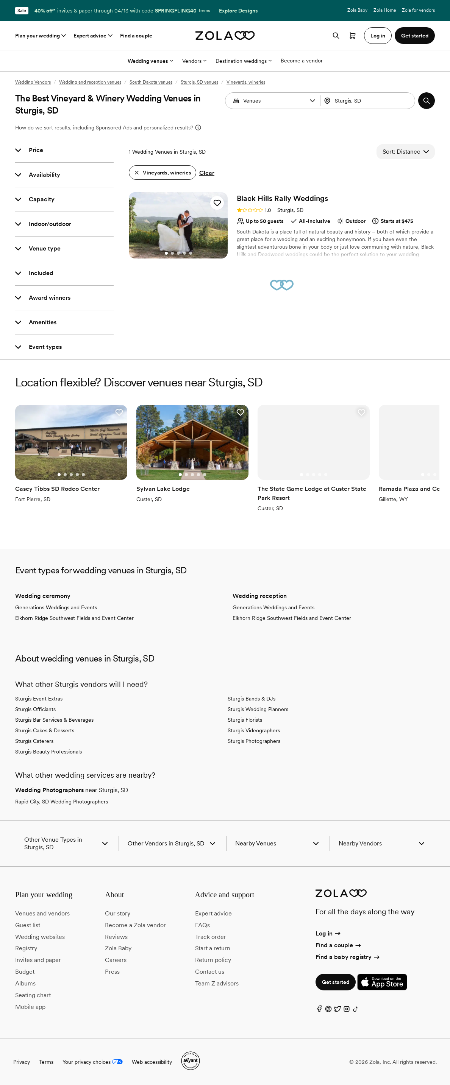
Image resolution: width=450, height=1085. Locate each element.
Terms (204, 10)
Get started (335, 982)
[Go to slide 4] (184, 253)
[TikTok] (355, 1010)
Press (112, 971)
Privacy (21, 1062)
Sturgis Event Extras (38, 699)
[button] (312, 100)
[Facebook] (319, 1010)
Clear (206, 172)
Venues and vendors (42, 913)
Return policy (213, 960)
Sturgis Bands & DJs (251, 699)
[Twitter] (337, 1010)
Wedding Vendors (33, 82)
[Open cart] (352, 35)
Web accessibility (152, 1062)
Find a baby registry (348, 956)
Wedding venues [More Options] (150, 61)
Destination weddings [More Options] (244, 61)
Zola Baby (357, 10)
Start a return (212, 948)
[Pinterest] (328, 1010)
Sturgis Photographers (254, 741)
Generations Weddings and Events (56, 607)
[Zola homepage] (225, 35)
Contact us (209, 971)
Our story (117, 913)
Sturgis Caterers (34, 741)
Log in (329, 933)
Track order (210, 936)
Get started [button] (414, 36)
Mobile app (30, 1006)
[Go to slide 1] (166, 253)
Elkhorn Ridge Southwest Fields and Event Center (74, 618)
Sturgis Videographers (254, 730)
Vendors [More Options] (194, 61)
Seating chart (33, 995)
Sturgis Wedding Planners (258, 709)
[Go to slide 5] (191, 253)
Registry (26, 948)
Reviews (116, 936)
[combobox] (368, 100)
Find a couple (136, 36)
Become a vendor (302, 61)
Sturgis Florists (245, 720)
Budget (24, 971)
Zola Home (384, 10)
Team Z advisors (217, 983)
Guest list (27, 925)
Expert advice (93, 35)
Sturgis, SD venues (199, 82)
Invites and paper (38, 960)
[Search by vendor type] (273, 100)
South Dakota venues (151, 82)
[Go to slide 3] (178, 253)
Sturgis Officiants (35, 709)
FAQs (202, 925)
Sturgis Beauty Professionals (48, 752)
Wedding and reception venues (90, 82)
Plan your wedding (41, 35)
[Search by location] (369, 100)
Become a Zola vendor (135, 925)
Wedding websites (40, 936)
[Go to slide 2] (172, 253)
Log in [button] (377, 36)
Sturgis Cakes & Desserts (44, 730)
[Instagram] (346, 1010)
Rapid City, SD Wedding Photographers (61, 802)
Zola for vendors (418, 10)
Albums (25, 983)
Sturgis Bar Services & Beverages (54, 720)
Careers (116, 960)
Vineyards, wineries (246, 82)
